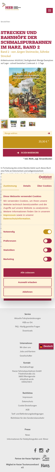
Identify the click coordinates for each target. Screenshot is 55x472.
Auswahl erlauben (27, 282)
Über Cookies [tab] (44, 186)
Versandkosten (45, 158)
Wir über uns (25, 347)
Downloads (28, 330)
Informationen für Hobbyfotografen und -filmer (27, 439)
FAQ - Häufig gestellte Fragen (27, 326)
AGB (27, 409)
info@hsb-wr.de (27, 379)
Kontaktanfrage (27, 367)
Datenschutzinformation (16, 218)
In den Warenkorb (28, 152)
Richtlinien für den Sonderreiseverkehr (27, 418)
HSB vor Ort (27, 322)
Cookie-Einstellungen (27, 405)
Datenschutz (27, 401)
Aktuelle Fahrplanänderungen (27, 318)
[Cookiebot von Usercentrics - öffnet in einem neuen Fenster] (39, 178)
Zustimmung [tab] (10, 186)
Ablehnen (27, 292)
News (27, 435)
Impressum (9, 215)
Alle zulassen (27, 272)
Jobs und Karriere (27, 351)
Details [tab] (27, 186)
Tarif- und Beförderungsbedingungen (27, 413)
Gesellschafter (26, 355)
